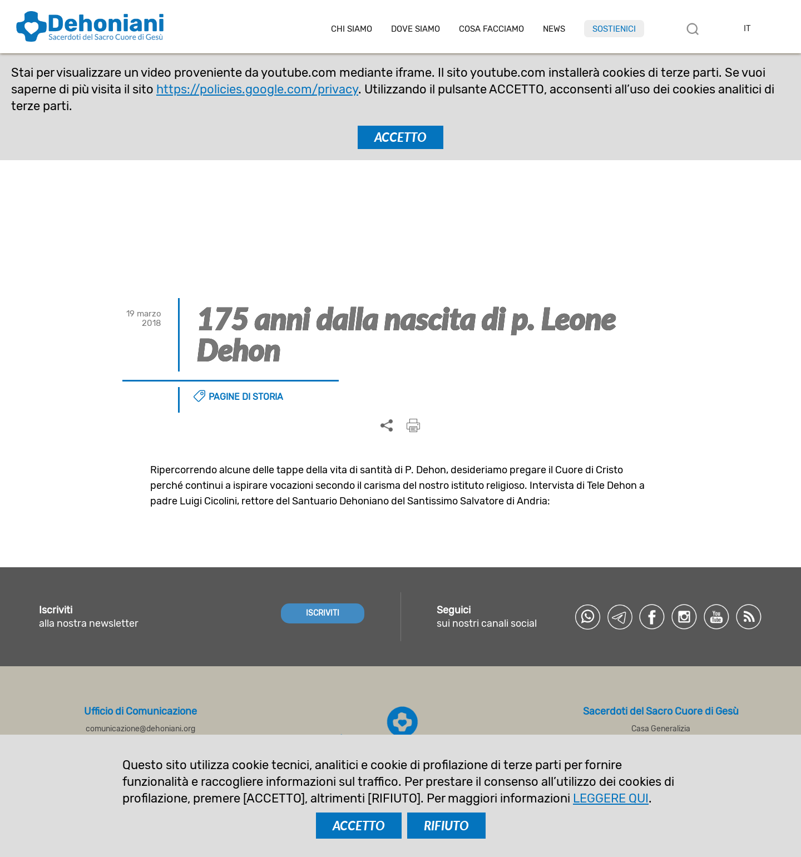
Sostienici (614, 29)
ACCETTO (400, 137)
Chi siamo (351, 29)
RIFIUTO (446, 825)
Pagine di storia (246, 397)
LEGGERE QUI (611, 798)
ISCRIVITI (322, 613)
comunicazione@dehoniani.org (140, 729)
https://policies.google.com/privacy (257, 89)
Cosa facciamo (491, 29)
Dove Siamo (415, 29)
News (554, 29)
